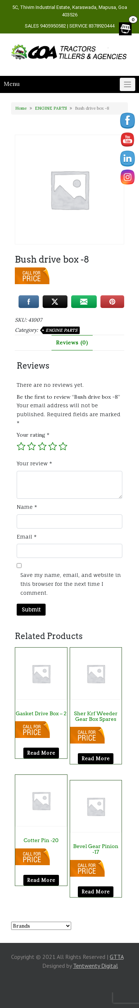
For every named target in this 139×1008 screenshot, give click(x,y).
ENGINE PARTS (51, 108)
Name (27, 507)
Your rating (33, 434)
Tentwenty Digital (95, 965)
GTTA (116, 956)
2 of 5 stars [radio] (31, 446)
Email (27, 536)
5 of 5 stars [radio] (63, 446)
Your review (34, 463)
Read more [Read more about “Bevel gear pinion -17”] (96, 892)
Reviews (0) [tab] (72, 342)
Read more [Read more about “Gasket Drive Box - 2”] (41, 753)
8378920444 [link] (102, 26)
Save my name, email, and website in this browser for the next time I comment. (70, 584)
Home (21, 108)
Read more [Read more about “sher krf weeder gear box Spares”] (96, 758)
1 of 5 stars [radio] (21, 446)
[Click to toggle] (127, 84)
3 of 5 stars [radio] (42, 446)
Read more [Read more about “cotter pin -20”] (41, 880)
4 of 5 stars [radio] (52, 446)
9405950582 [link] (53, 26)
